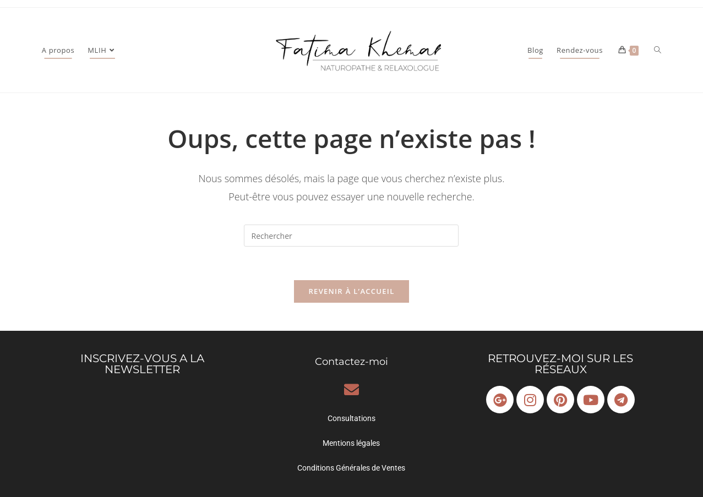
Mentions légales (351, 443)
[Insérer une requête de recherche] (351, 236)
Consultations (351, 418)
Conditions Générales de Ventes (351, 467)
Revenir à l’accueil (351, 291)
